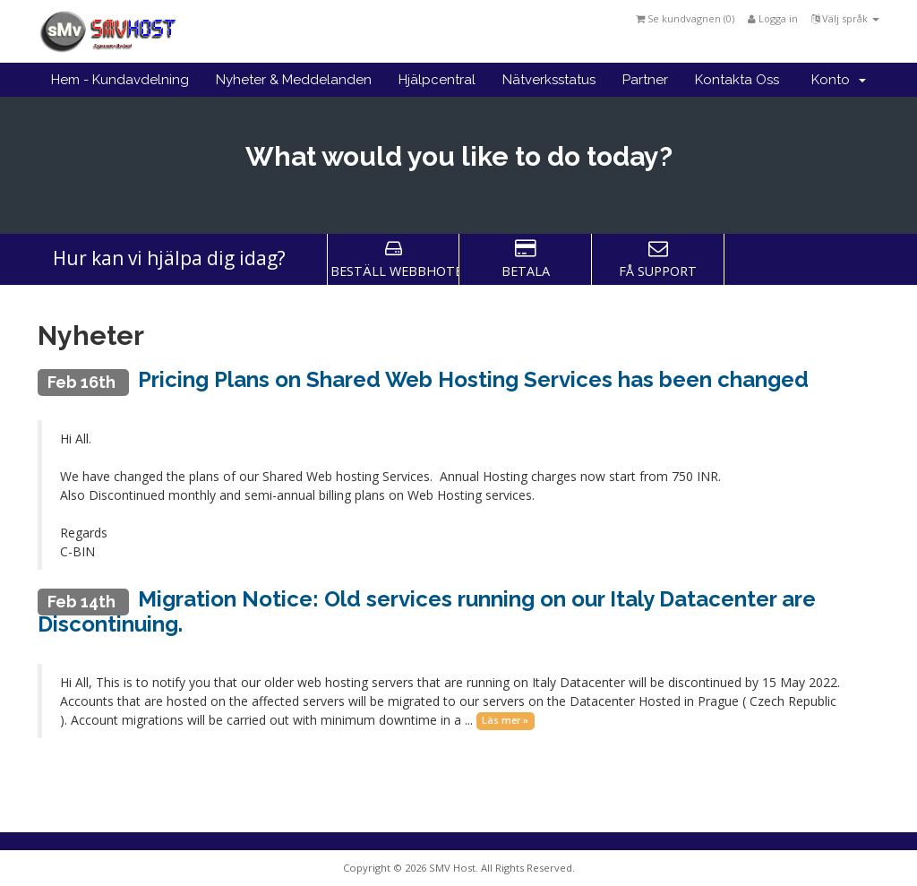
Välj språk (845, 18)
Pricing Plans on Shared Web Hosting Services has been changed (473, 379)
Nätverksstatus (549, 80)
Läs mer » (505, 721)
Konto (838, 80)
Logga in (773, 18)
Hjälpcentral (437, 80)
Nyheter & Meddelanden (294, 80)
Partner (645, 80)
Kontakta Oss (737, 80)
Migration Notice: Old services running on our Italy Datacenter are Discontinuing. (427, 611)
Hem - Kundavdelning (120, 80)
